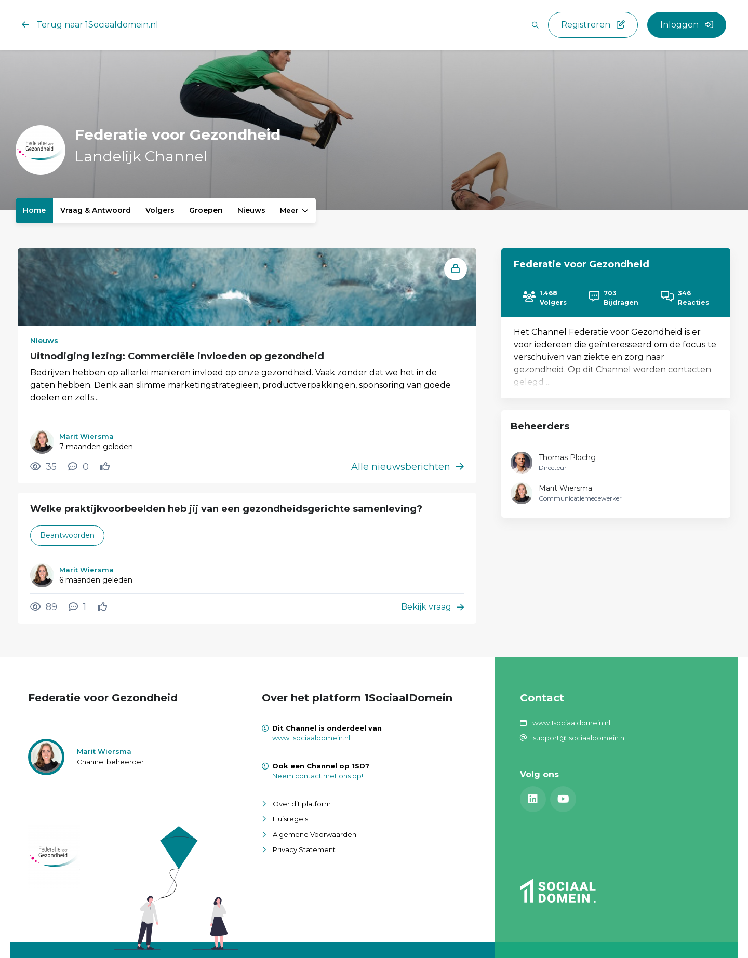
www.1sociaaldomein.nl (311, 738)
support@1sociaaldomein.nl (579, 738)
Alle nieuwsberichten (407, 467)
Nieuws (251, 210)
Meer (294, 210)
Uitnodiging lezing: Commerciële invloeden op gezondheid (177, 356)
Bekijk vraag (432, 607)
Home (34, 210)
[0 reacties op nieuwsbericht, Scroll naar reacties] (78, 467)
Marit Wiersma (565, 488)
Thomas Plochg (567, 457)
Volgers (160, 210)
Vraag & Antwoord (95, 210)
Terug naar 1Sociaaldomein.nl (90, 25)
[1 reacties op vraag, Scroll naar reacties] (77, 607)
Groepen (206, 210)
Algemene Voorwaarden (314, 834)
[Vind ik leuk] (106, 467)
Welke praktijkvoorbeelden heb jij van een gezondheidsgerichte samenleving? (226, 509)
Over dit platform (302, 804)
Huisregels (290, 819)
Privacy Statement (304, 849)
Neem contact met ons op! (317, 776)
